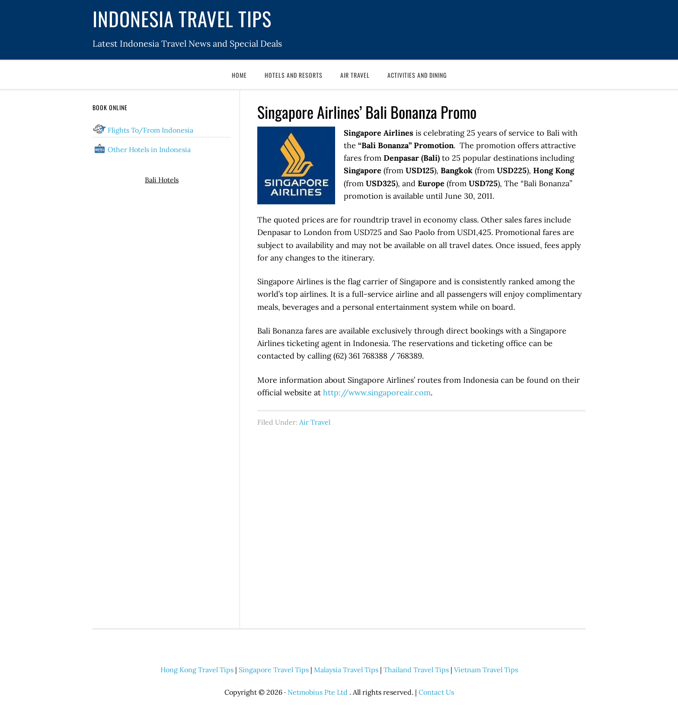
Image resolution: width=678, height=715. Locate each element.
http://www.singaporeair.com (377, 392)
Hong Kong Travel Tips (196, 669)
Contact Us (436, 692)
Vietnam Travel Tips (486, 669)
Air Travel (314, 422)
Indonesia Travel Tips (182, 18)
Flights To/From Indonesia (150, 130)
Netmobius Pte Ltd (318, 692)
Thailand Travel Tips (416, 669)
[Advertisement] (421, 522)
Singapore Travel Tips (274, 669)
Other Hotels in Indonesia (149, 149)
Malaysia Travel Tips (346, 669)
